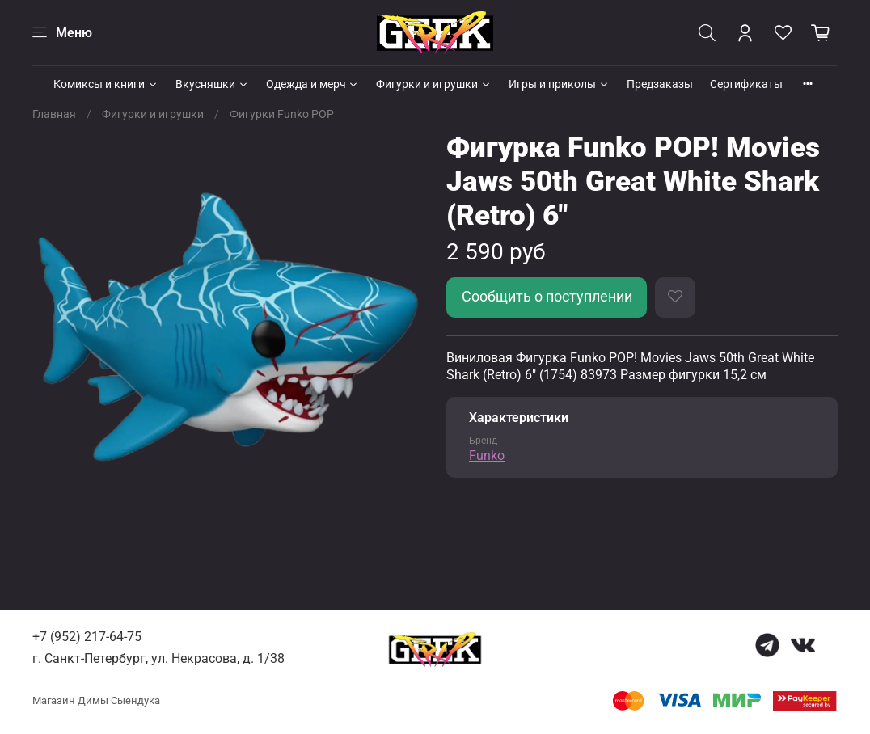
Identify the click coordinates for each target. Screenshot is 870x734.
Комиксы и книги (105, 84)
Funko (487, 455)
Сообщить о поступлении (547, 297)
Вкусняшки (212, 84)
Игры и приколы (559, 84)
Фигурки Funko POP (282, 114)
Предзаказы (660, 84)
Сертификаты (746, 84)
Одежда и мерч (313, 84)
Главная (54, 114)
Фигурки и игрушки (434, 84)
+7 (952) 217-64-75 (86, 636)
